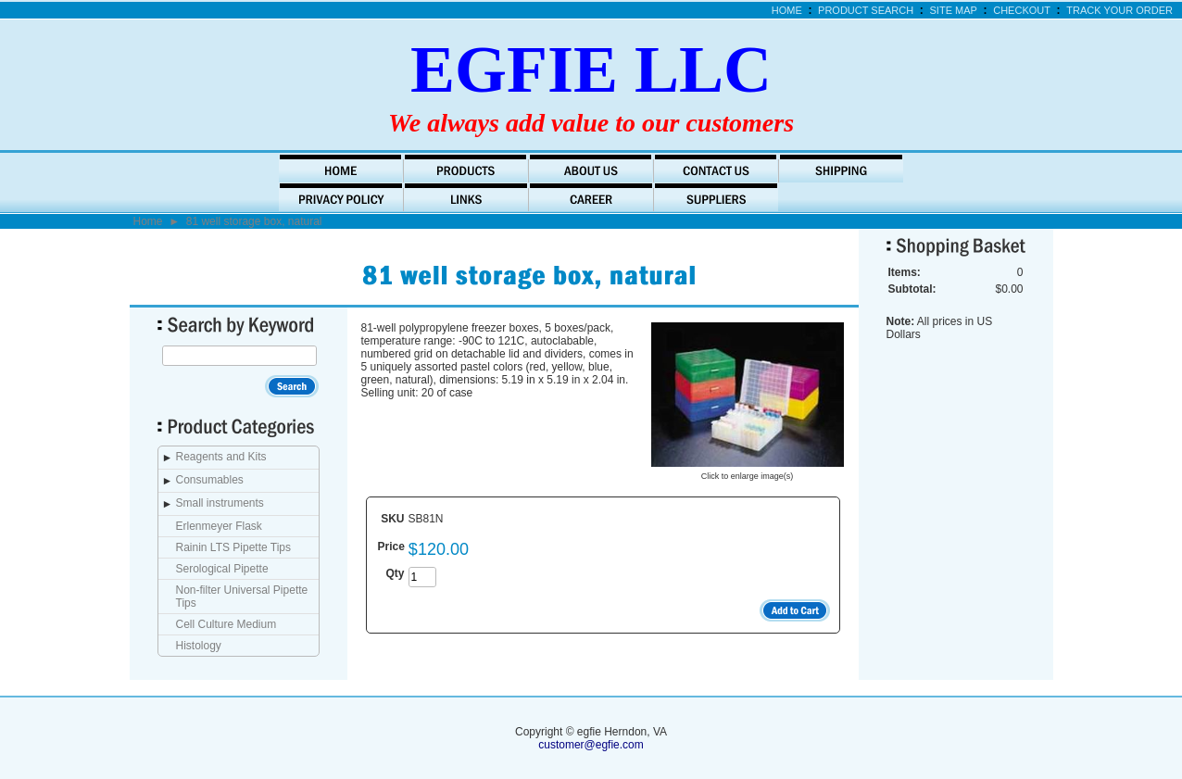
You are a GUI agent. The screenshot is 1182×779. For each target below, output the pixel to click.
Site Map (953, 10)
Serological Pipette (222, 568)
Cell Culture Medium (226, 624)
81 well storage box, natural (254, 221)
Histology (198, 645)
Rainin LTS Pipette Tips (234, 547)
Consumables (210, 479)
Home (787, 10)
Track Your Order (1119, 10)
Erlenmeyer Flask (219, 526)
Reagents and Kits (221, 456)
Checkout (1021, 10)
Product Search (865, 10)
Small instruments (220, 502)
